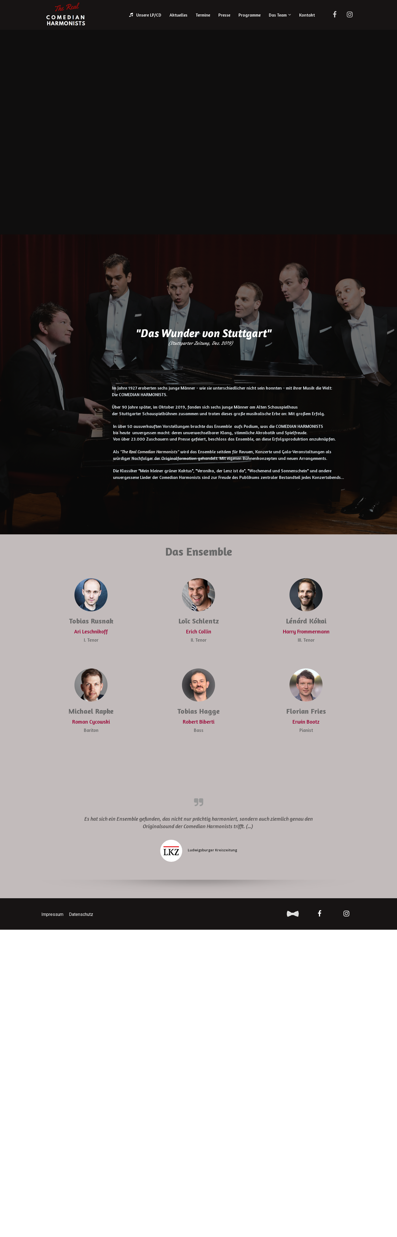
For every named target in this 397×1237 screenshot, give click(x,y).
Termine (203, 15)
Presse (224, 15)
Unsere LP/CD (145, 15)
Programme (249, 15)
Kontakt (307, 15)
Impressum (52, 914)
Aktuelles (178, 15)
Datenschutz (81, 914)
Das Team (278, 15)
